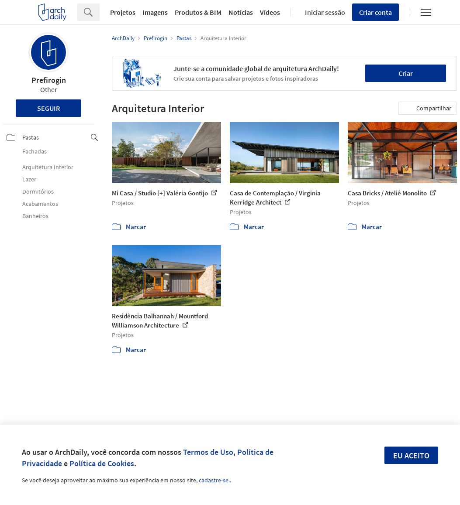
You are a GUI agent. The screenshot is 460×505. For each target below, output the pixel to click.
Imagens (155, 12)
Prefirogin (48, 80)
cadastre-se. (214, 480)
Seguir (48, 108)
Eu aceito (411, 455)
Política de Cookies (101, 463)
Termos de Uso (208, 452)
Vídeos (270, 12)
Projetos (122, 12)
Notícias (240, 12)
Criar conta (375, 12)
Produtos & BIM (198, 12)
